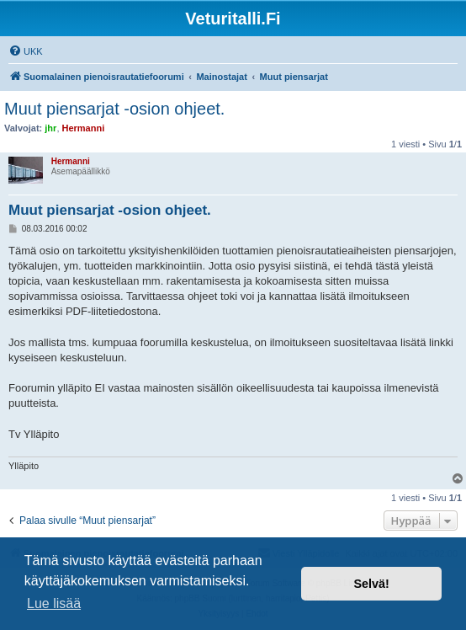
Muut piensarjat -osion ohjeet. (114, 108)
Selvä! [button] (371, 583)
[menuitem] (25, 51)
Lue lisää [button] (54, 603)
